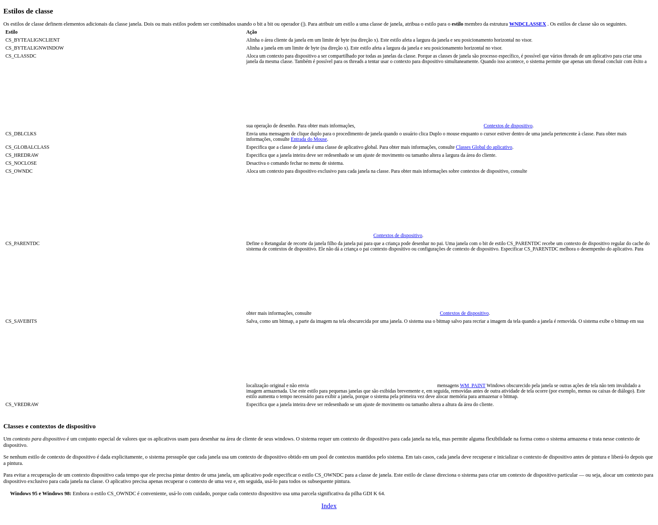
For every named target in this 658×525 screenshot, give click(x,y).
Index (329, 505)
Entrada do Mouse (309, 139)
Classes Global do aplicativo (484, 147)
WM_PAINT (473, 385)
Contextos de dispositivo (507, 126)
